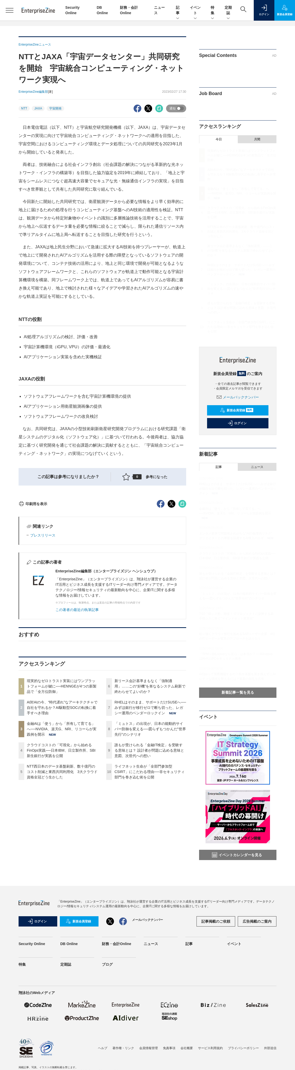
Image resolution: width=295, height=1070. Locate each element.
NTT (24, 108)
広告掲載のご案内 (257, 934)
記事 (177, 10)
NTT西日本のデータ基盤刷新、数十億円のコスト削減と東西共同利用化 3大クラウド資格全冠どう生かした (62, 864)
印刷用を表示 (33, 597)
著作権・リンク (123, 1061)
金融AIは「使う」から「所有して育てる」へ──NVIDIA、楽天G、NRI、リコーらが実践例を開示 (61, 821)
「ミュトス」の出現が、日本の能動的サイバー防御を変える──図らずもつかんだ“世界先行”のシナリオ (150, 821)
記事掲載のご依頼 (215, 934)
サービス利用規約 (210, 1061)
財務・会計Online (116, 956)
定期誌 (228, 10)
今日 (219, 139)
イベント (195, 10)
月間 (257, 139)
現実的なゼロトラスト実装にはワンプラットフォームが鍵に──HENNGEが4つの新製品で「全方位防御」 (61, 778)
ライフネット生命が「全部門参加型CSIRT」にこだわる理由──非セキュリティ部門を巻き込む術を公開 (149, 864)
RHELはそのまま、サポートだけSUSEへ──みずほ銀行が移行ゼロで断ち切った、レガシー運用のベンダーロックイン (150, 800)
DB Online (69, 956)
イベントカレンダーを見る (237, 854)
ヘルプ (102, 1061)
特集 (212, 10)
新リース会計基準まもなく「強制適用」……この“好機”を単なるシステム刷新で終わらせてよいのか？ (149, 778)
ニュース (257, 467)
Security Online (32, 956)
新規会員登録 (236, 410)
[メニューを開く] (9, 10)
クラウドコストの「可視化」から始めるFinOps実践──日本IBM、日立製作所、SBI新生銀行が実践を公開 (61, 843)
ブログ (107, 977)
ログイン (237, 423)
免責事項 (169, 1061)
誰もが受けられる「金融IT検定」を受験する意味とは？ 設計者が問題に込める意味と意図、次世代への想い (149, 843)
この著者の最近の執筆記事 (77, 702)
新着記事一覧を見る (238, 692)
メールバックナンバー (238, 397)
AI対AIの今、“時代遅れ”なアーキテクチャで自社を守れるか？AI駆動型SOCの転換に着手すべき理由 (62, 800)
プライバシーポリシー (243, 1061)
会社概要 (187, 1061)
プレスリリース (42, 628)
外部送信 (270, 1061)
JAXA (38, 108)
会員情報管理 (148, 1061)
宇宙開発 (55, 108)
